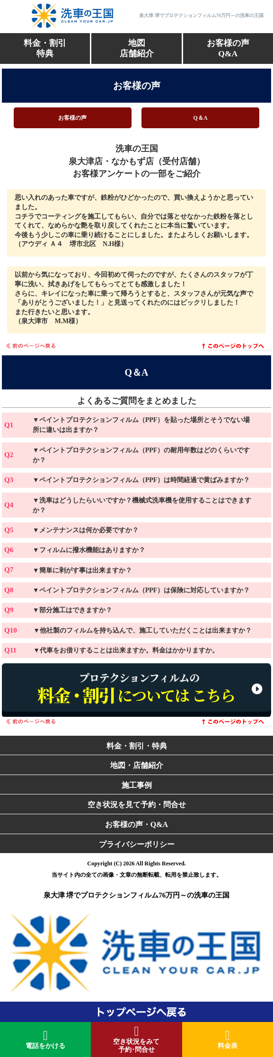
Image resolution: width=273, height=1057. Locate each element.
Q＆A (201, 118)
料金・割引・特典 (136, 746)
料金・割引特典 (45, 48)
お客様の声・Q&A (136, 824)
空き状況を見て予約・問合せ (137, 805)
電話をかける (45, 1039)
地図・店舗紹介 (136, 765)
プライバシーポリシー (137, 844)
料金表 (227, 1039)
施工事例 (137, 785)
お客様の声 (72, 118)
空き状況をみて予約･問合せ (136, 1039)
